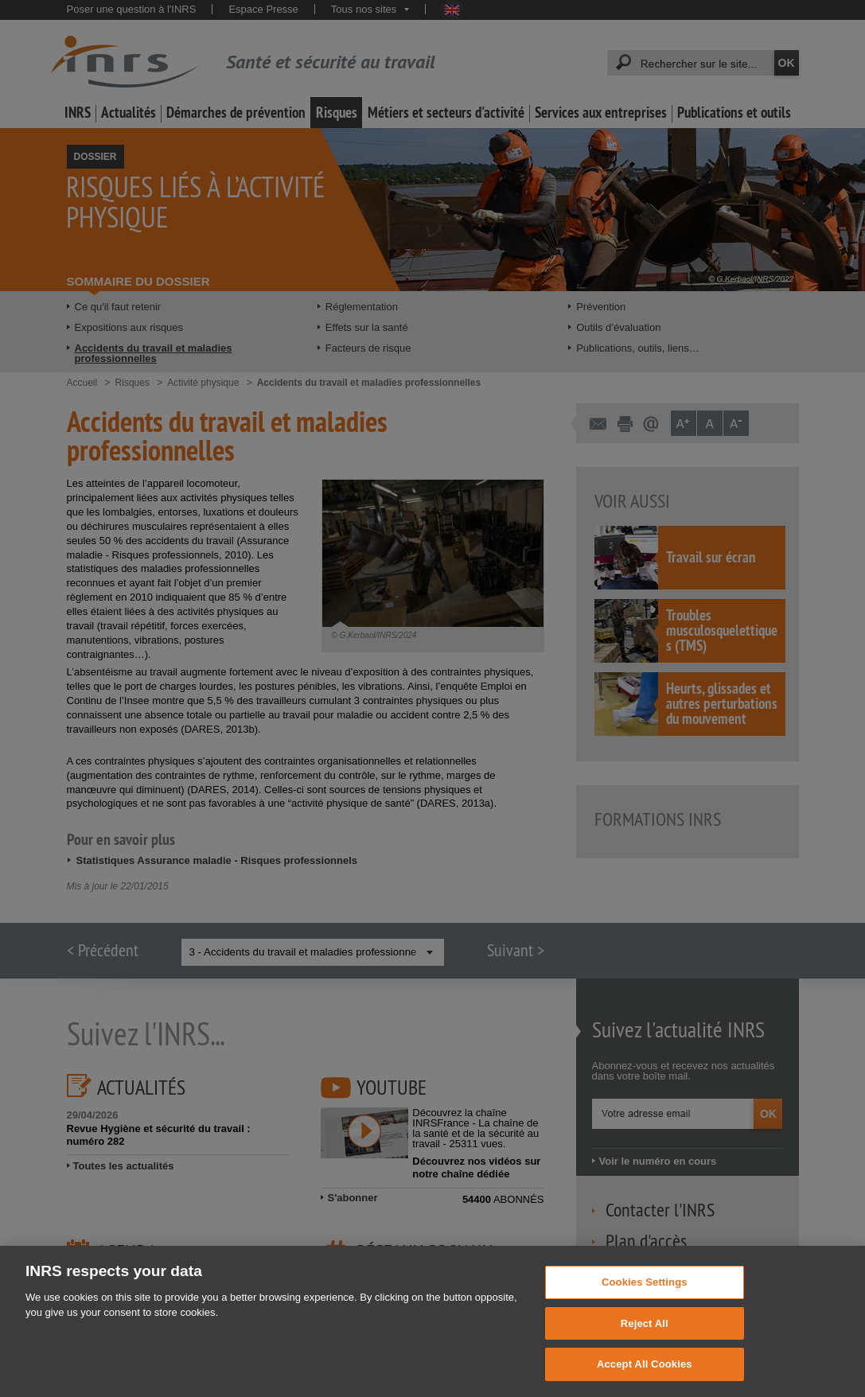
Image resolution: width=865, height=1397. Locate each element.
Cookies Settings (645, 1296)
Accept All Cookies (644, 1379)
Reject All (644, 1338)
